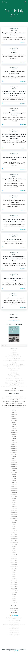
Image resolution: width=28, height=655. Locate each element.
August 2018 (14, 520)
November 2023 (14, 432)
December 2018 (14, 512)
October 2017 (14, 540)
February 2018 (14, 532)
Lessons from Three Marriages (14, 620)
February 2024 (14, 428)
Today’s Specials (14, 370)
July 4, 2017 (14, 110)
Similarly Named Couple (14, 630)
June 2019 (14, 500)
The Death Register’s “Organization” (17, 401)
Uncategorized (14, 612)
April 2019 (14, 504)
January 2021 (14, 462)
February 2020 (14, 484)
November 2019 (14, 490)
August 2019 (14, 496)
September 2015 (14, 590)
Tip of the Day (14, 615)
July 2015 (14, 594)
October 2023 (14, 434)
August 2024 (14, 420)
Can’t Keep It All (14, 352)
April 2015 (14, 600)
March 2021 (14, 458)
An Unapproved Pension (14, 632)
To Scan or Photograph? (14, 384)
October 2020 (14, 468)
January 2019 (14, 510)
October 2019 (14, 492)
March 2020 (14, 482)
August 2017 (14, 544)
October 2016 (14, 564)
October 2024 (14, 418)
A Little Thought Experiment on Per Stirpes (14, 356)
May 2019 (14, 502)
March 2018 (14, 530)
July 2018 (14, 522)
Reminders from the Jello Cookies (14, 358)
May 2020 (14, 478)
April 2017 (14, 552)
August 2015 (14, 592)
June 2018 (14, 524)
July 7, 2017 (14, 50)
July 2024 (14, 422)
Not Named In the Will (14, 622)
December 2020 (14, 464)
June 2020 (14, 476)
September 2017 (14, 542)
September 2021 (14, 452)
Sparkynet (17, 651)
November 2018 (14, 514)
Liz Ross (7, 403)
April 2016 (14, 576)
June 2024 (14, 424)
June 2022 (14, 438)
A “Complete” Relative (17, 396)
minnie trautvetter (14, 610)
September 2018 (14, 518)
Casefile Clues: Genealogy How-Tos (14, 378)
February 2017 (14, 556)
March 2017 (14, 554)
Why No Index (14, 372)
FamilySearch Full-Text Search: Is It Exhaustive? (14, 390)
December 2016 (14, 560)
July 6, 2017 (14, 88)
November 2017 (14, 538)
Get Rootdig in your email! (14, 320)
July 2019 (14, 498)
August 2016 (14, 568)
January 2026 (14, 414)
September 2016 (14, 566)
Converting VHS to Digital (14, 354)
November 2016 (14, 562)
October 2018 (14, 516)
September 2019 (14, 494)
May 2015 (14, 598)
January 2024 (14, 430)
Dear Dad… (14, 362)
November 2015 (14, 586)
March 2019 (14, 506)
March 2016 (14, 578)
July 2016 (14, 570)
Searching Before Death (14, 626)
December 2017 (14, 536)
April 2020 (14, 480)
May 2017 (14, 550)
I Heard (14, 350)
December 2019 (14, 488)
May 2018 (14, 526)
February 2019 (14, 508)
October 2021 (14, 450)
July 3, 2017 (14, 131)
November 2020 (14, 466)
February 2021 (14, 460)
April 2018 (14, 528)
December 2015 (14, 584)
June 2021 (14, 456)
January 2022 (14, 444)
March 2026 (14, 412)
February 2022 (14, 442)
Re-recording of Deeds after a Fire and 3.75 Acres (14, 364)
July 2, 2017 (14, 176)
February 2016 (14, 580)
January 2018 (14, 534)
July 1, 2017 (14, 217)
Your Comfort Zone (14, 376)
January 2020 (14, 486)
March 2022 (14, 440)
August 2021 (14, 454)
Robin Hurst (5, 401)
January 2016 (14, 582)
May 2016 (14, 574)
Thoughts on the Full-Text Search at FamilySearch (14, 360)
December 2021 (14, 446)
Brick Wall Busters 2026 (14, 628)
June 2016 (14, 572)
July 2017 (14, 546)
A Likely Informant (14, 636)
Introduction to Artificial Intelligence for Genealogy (14, 624)
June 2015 (14, 596)
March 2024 (14, 426)
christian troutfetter (14, 608)
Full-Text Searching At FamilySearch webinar (14, 382)
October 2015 (14, 588)
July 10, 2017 (14, 30)
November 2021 (14, 448)
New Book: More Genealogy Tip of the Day (14, 381)
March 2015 (14, 602)
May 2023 (14, 436)
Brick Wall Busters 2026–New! (14, 634)
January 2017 (14, 558)
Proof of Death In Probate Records (14, 618)
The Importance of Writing (14, 374)
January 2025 (14, 416)
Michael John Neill (14, 28)
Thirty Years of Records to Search (14, 366)
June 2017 (14, 548)
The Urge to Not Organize (14, 368)
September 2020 (14, 470)
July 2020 (14, 474)
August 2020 (14, 472)
